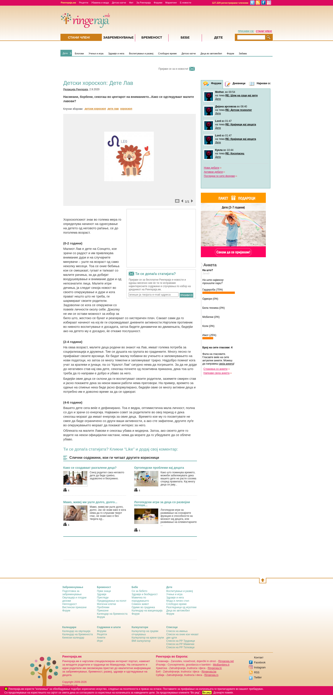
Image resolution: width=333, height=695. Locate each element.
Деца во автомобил (211, 53)
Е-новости (185, 2)
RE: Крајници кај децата (240, 124)
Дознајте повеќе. (223, 692)
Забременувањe (118, 37)
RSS (257, 672)
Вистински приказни (74, 607)
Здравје (101, 594)
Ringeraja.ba (208, 671)
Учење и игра (96, 53)
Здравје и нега (116, 53)
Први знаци (104, 591)
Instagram (260, 667)
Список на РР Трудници (180, 640)
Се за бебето (140, 591)
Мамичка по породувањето (140, 599)
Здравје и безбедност (145, 594)
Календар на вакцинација (147, 610)
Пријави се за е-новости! (173, 68)
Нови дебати (211, 167)
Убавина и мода (100, 2)
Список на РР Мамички (180, 644)
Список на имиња (177, 631)
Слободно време (167, 53)
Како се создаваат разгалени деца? (90, 467)
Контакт (258, 657)
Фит (131, 2)
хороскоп (126, 108)
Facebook (260, 662)
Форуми (158, 2)
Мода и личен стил (177, 600)
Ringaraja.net (226, 661)
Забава (243, 53)
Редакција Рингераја (75, 89)
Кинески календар (73, 637)
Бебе (185, 37)
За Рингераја (143, 2)
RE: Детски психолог (238, 110)
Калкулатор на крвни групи (148, 637)
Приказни (103, 610)
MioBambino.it (221, 664)
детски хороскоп (95, 108)
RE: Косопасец (234, 153)
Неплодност (69, 604)
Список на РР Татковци (180, 647)
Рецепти (83, 2)
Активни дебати (213, 171)
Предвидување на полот (112, 600)
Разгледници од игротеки (181, 607)
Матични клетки (106, 604)
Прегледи (103, 597)
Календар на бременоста (112, 613)
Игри (100, 640)
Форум (230, 53)
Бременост (151, 37)
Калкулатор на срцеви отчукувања (145, 633)
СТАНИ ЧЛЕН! (264, 31)
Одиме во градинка (143, 607)
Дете (65, 53)
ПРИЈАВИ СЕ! (246, 31)
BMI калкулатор (141, 640)
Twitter (258, 677)
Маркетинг (171, 2)
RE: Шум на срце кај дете (241, 95)
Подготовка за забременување (72, 593)
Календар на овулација (76, 631)
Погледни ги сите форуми (219, 176)
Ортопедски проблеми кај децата (159, 467)
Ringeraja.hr (215, 668)
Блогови (79, 53)
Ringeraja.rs (211, 675)
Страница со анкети (215, 368)
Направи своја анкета (216, 373)
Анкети (101, 637)
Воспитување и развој (141, 53)
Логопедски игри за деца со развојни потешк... (162, 504)
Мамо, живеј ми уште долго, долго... (90, 502)
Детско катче (119, 2)
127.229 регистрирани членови (230, 3)
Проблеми (103, 607)
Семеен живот (140, 604)
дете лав (113, 108)
